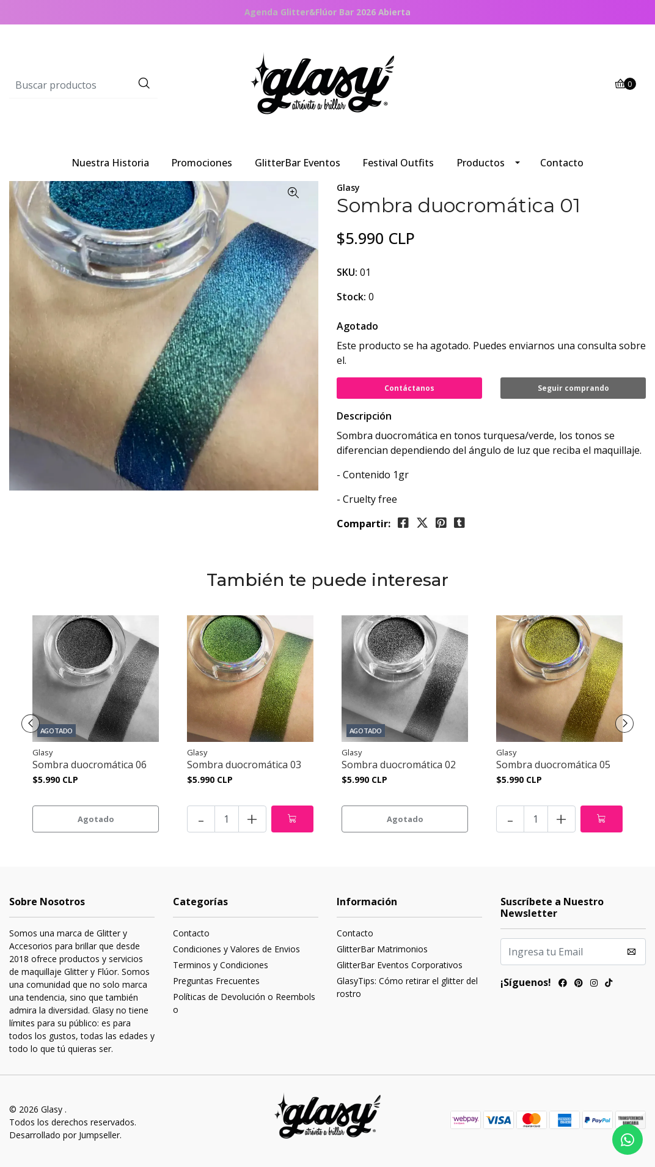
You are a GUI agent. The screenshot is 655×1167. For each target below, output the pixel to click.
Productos (480, 162)
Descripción (364, 416)
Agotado (357, 326)
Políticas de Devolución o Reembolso (244, 1003)
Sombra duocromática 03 (244, 765)
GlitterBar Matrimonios (382, 949)
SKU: (347, 272)
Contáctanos (409, 388)
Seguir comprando (573, 388)
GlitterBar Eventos (297, 162)
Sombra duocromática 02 (399, 765)
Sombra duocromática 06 (89, 765)
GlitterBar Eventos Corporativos (400, 965)
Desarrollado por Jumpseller (64, 1135)
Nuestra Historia (110, 162)
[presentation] (30, 723)
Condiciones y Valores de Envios (236, 949)
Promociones (201, 162)
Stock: (351, 296)
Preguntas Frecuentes (216, 981)
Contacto (562, 162)
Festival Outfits (398, 162)
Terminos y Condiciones (220, 965)
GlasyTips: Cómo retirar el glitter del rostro (407, 987)
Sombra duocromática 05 (553, 765)
